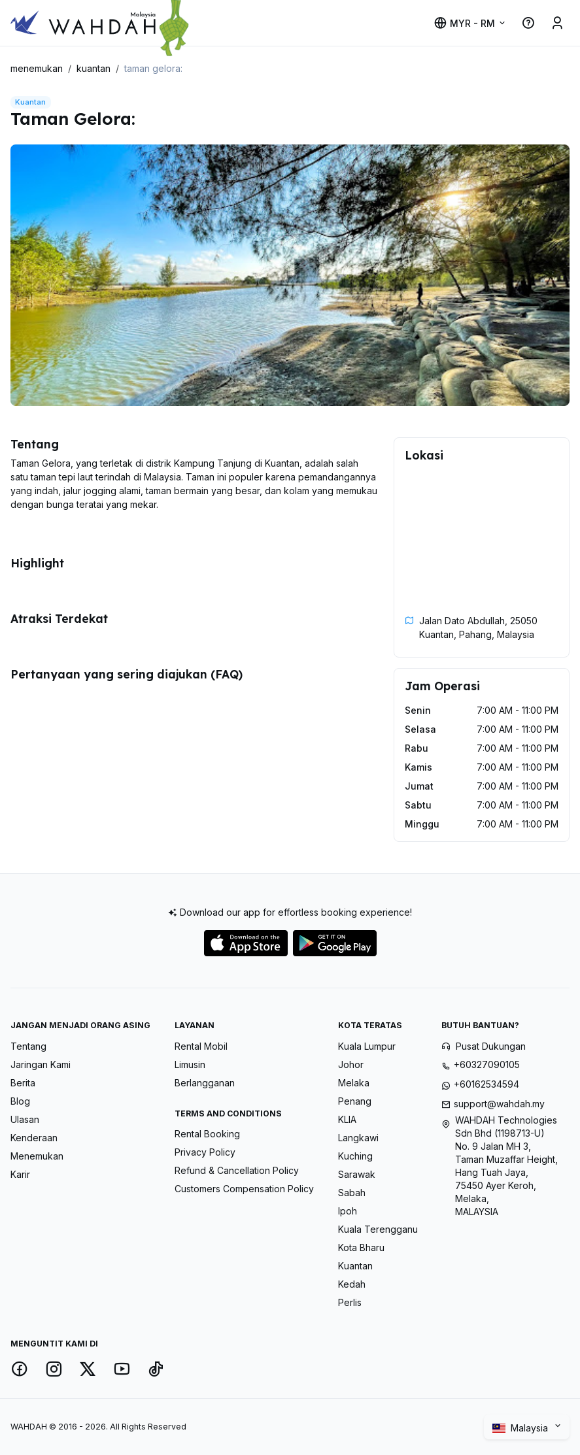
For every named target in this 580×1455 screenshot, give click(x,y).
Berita (22, 1082)
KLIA (347, 1119)
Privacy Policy (205, 1152)
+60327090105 (487, 1064)
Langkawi (358, 1137)
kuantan (94, 68)
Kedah (352, 1284)
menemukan (36, 68)
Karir (20, 1174)
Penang (354, 1101)
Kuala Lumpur (367, 1046)
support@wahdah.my (499, 1103)
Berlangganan (205, 1082)
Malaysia (521, 1428)
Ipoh (347, 1210)
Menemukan (36, 1156)
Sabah (352, 1192)
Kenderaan (34, 1137)
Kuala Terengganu (378, 1229)
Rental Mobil (201, 1046)
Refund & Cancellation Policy (237, 1170)
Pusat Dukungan (491, 1046)
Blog (20, 1101)
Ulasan (24, 1119)
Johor (351, 1064)
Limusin (190, 1064)
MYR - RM (464, 23)
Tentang (28, 1046)
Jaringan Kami (40, 1064)
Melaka (353, 1082)
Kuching (355, 1156)
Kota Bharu (361, 1247)
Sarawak (356, 1174)
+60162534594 (486, 1084)
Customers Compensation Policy (244, 1188)
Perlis (350, 1302)
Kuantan (355, 1265)
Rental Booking (207, 1133)
